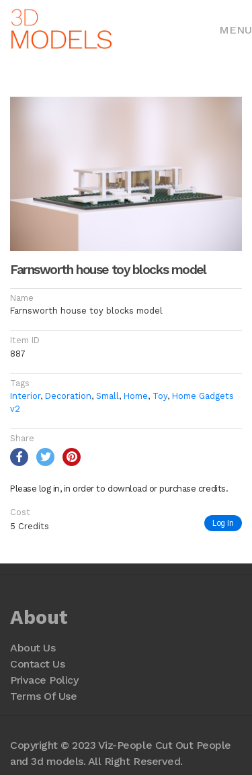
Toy (160, 396)
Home (136, 396)
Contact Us (37, 663)
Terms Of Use (43, 696)
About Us (32, 647)
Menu (235, 30)
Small (107, 396)
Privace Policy (44, 680)
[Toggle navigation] (235, 29)
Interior (25, 396)
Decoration (68, 396)
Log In (223, 523)
